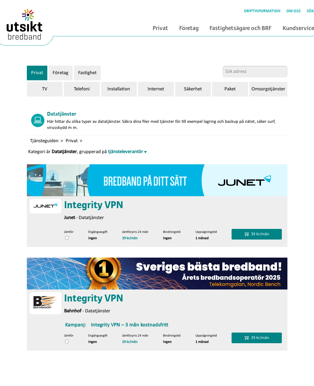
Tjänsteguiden (44, 141)
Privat (160, 28)
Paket (230, 89)
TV (44, 89)
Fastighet (87, 72)
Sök (310, 11)
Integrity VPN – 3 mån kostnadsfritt (129, 325)
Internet (156, 89)
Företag (189, 28)
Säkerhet (193, 89)
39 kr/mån (129, 238)
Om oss (293, 11)
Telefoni (82, 89)
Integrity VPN (93, 205)
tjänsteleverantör (127, 151)
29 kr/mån (129, 342)
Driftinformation (262, 11)
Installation (118, 89)
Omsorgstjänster (268, 89)
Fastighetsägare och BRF (240, 28)
